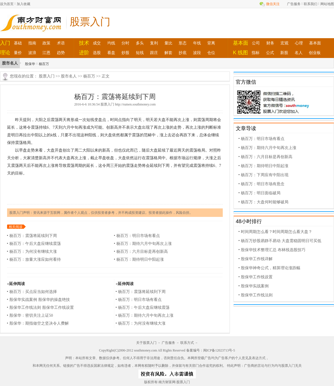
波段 (197, 52)
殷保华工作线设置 (257, 277)
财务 (270, 43)
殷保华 (30, 64)
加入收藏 (23, 4)
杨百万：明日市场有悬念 (262, 184)
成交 (97, 43)
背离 (211, 43)
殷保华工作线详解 (257, 259)
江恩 (46, 52)
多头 (140, 43)
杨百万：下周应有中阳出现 (264, 175)
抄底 (183, 52)
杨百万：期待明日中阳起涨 (140, 259)
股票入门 (47, 76)
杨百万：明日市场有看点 (138, 236)
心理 (299, 43)
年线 (197, 43)
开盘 (59, 150)
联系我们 (310, 4)
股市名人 (69, 76)
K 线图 (240, 52)
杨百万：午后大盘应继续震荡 (35, 243)
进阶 (84, 52)
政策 (46, 43)
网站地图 (327, 4)
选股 (97, 52)
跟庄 (154, 52)
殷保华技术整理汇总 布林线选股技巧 (273, 250)
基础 (18, 43)
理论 (5, 52)
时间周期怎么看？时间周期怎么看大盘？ (276, 232)
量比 (168, 43)
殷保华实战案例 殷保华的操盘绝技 (39, 299)
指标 (256, 52)
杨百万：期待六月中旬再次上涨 (144, 243)
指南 (32, 43)
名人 (299, 52)
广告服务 (294, 4)
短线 (140, 52)
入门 (5, 43)
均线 (111, 43)
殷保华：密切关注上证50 (31, 315)
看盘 (111, 52)
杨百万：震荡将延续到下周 (33, 236)
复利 (154, 43)
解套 (168, 52)
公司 (256, 43)
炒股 (125, 52)
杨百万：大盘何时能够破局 (264, 202)
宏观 (284, 43)
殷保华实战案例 (255, 286)
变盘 (98, 120)
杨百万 (44, 64)
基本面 (240, 43)
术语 (61, 43)
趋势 (61, 52)
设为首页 (7, 4)
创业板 (315, 52)
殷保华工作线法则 (257, 295)
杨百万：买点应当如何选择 (33, 292)
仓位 (211, 52)
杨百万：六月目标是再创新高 (142, 251)
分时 (125, 43)
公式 (270, 52)
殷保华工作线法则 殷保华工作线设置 (41, 307)
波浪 (32, 52)
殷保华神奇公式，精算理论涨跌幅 (270, 268)
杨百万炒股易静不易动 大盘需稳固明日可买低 (281, 241)
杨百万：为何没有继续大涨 (33, 251)
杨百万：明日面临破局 (261, 193)
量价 (18, 52)
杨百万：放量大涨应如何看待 (35, 259)
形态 (183, 43)
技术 (84, 43)
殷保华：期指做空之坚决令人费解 (39, 323)
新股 (284, 52)
